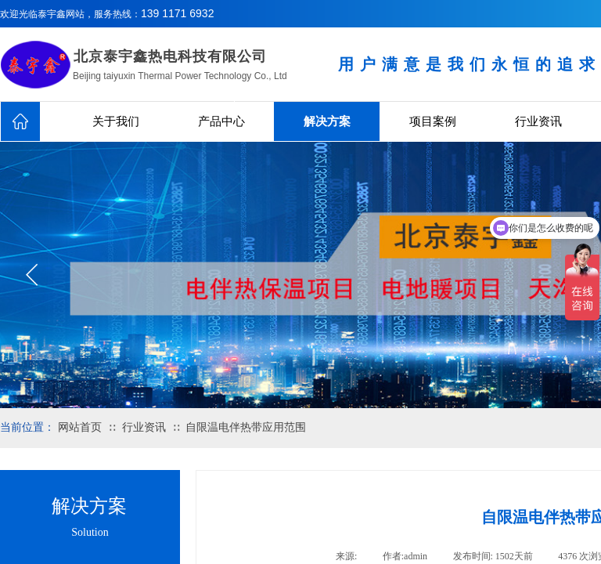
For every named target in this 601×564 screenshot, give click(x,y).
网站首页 (80, 427)
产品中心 (221, 121)
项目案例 (432, 121)
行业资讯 (538, 121)
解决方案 (327, 121)
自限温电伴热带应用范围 (245, 427)
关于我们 (115, 121)
